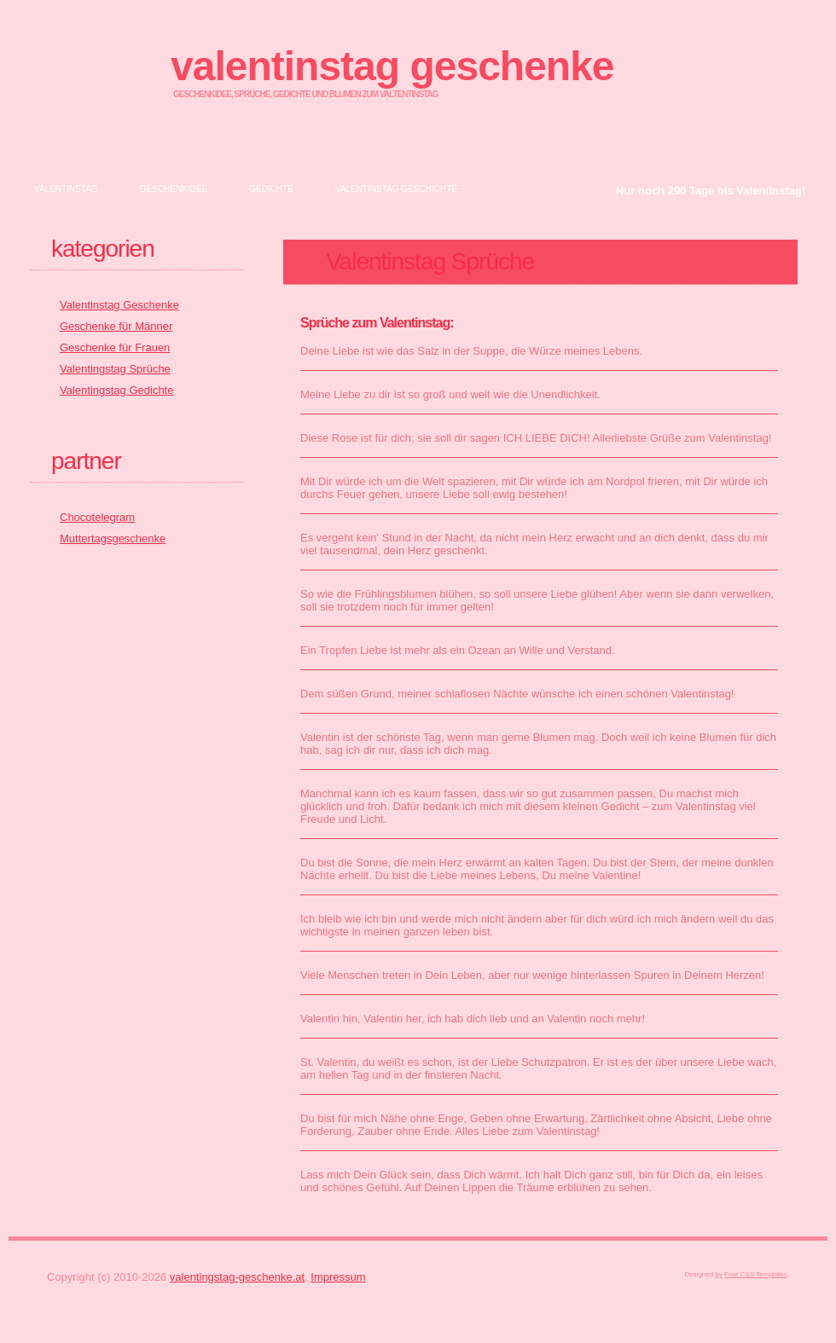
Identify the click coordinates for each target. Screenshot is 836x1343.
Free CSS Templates (755, 1274)
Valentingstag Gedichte (116, 390)
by (718, 1274)
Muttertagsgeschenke (112, 538)
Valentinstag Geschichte (396, 189)
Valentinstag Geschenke (392, 66)
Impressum (338, 1277)
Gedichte (271, 189)
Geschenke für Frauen (115, 347)
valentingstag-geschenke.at (237, 1277)
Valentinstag (66, 189)
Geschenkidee (173, 189)
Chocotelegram (97, 517)
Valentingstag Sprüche (115, 368)
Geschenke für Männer (116, 326)
